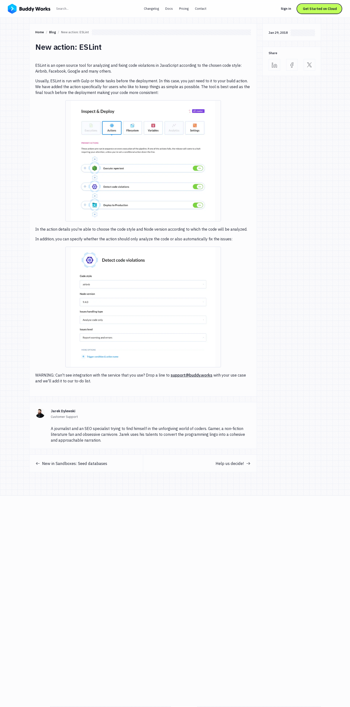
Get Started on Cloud (320, 9)
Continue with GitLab (242, 551)
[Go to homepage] (29, 8)
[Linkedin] (274, 65)
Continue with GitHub (242, 537)
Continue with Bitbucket (243, 565)
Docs (169, 9)
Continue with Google (242, 524)
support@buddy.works (191, 375)
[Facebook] (292, 65)
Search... (73, 8)
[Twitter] (309, 65)
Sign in (286, 9)
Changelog (151, 9)
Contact (200, 9)
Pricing (184, 9)
